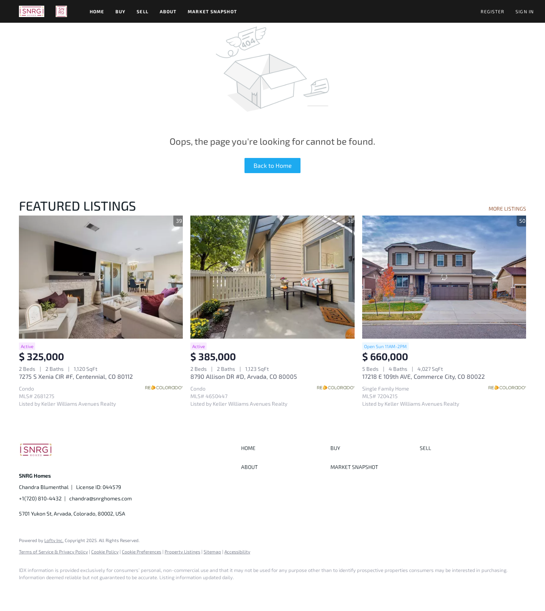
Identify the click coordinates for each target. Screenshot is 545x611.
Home (97, 11)
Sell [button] (142, 11)
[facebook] (28, 590)
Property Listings (182, 551)
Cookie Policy (104, 551)
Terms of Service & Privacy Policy (53, 551)
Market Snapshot (212, 11)
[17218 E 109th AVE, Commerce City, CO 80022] (444, 277)
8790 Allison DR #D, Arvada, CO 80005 (243, 376)
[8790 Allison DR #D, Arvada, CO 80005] (272, 277)
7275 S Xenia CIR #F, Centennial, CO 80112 (76, 376)
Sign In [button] (524, 11)
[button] (31, 11)
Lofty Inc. (54, 540)
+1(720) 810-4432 (40, 498)
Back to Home (273, 165)
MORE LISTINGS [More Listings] (507, 208)
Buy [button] (120, 11)
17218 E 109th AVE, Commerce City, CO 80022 (423, 376)
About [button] (168, 11)
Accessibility (237, 551)
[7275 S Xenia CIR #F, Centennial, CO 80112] (101, 277)
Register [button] (492, 11)
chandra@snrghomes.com (100, 498)
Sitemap (212, 551)
